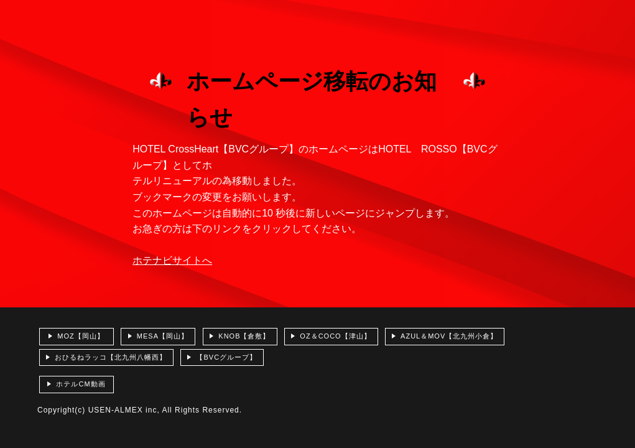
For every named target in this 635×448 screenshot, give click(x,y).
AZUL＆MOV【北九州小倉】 (449, 336)
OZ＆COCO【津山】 (335, 336)
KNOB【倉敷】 (244, 336)
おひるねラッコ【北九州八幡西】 (111, 357)
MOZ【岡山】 (80, 336)
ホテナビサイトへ (172, 260)
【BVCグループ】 (226, 357)
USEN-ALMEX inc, (124, 410)
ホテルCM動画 (80, 384)
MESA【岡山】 (162, 336)
